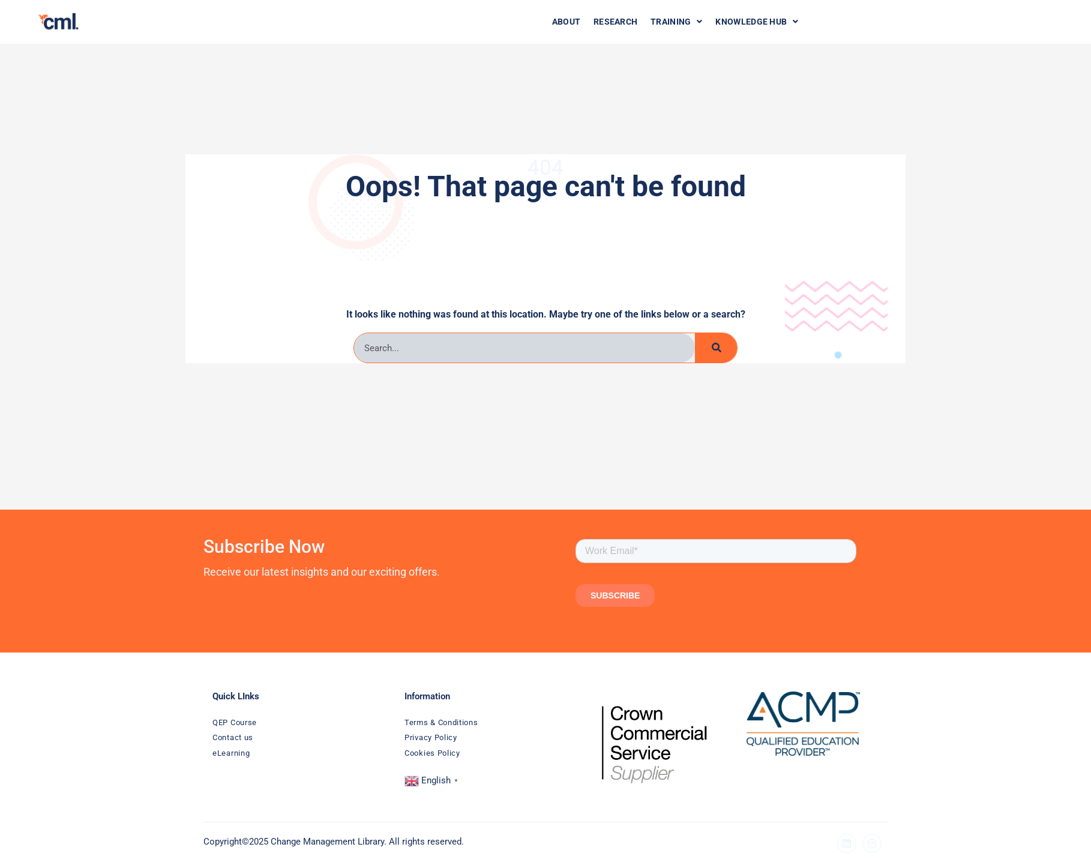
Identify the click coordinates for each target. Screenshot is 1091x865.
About (565, 21)
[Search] (716, 348)
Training (671, 21)
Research (612, 21)
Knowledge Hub (749, 21)
